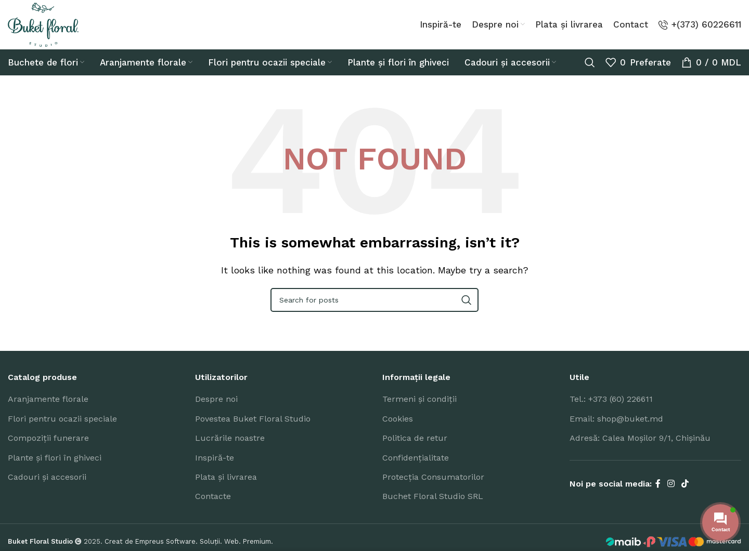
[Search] (589, 72)
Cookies (397, 429)
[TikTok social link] (685, 495)
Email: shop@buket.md (616, 429)
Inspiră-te (214, 468)
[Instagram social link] (671, 495)
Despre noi (216, 409)
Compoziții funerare (48, 448)
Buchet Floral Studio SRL (432, 506)
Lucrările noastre (230, 448)
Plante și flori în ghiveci (54, 468)
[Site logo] (51, 29)
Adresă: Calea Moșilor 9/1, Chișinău (640, 448)
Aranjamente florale (48, 409)
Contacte (213, 506)
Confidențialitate (415, 468)
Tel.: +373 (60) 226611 (611, 409)
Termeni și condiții (419, 409)
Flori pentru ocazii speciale (62, 429)
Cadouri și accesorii (47, 487)
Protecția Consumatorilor (433, 487)
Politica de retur (414, 448)
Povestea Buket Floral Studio (253, 429)
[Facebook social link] (658, 495)
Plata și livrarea (226, 487)
